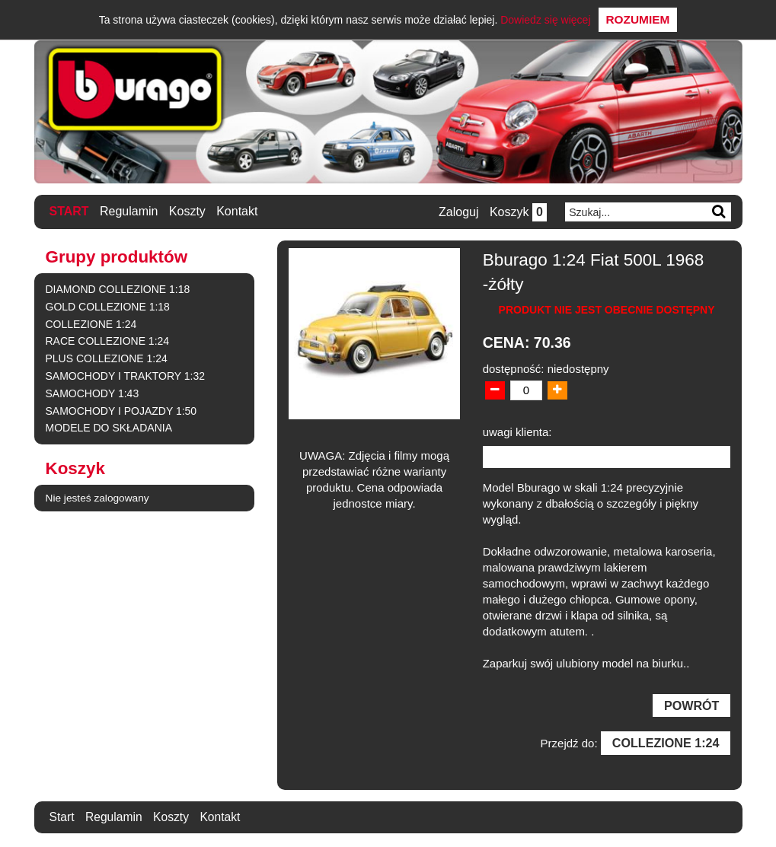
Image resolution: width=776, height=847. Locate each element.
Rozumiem (638, 19)
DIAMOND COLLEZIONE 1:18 (118, 289)
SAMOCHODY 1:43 (92, 393)
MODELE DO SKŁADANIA (109, 428)
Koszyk (517, 211)
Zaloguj (457, 211)
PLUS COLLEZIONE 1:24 (107, 358)
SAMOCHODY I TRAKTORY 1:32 (126, 376)
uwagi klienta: (517, 431)
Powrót (691, 705)
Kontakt (237, 211)
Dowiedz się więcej (545, 20)
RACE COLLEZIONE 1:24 (108, 341)
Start (69, 211)
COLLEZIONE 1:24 (91, 323)
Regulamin (129, 211)
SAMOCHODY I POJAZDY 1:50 (121, 410)
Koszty (187, 211)
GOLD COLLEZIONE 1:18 (108, 306)
